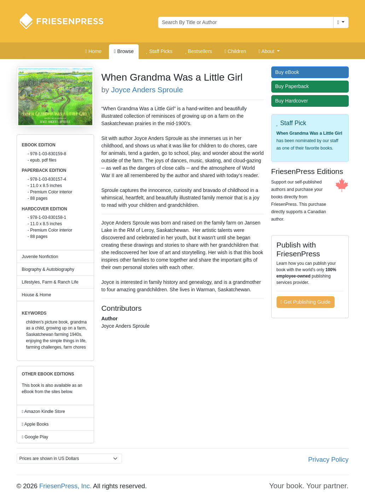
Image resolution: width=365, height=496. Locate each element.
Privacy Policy (328, 459)
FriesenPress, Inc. (65, 486)
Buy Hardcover (293, 101)
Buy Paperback (293, 86)
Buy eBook (288, 72)
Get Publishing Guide (305, 302)
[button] (269, 51)
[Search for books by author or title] (246, 23)
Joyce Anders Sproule (147, 90)
